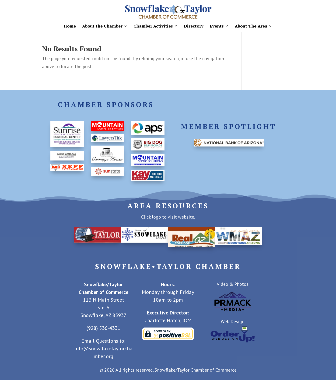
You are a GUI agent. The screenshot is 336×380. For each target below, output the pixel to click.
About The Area (251, 26)
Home (70, 26)
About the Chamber (102, 26)
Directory (193, 26)
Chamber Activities (153, 26)
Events (217, 26)
